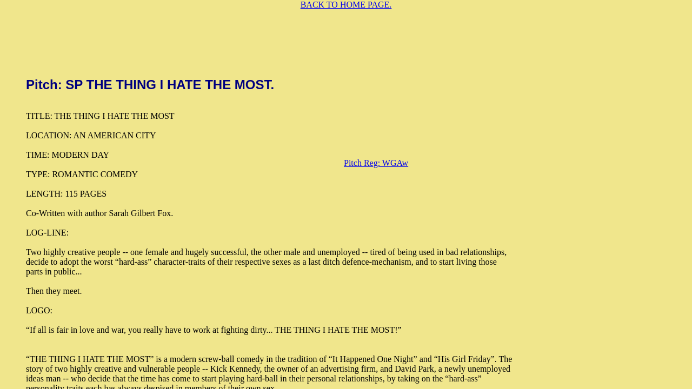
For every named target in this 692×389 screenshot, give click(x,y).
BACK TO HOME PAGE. (346, 4)
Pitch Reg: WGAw (376, 162)
